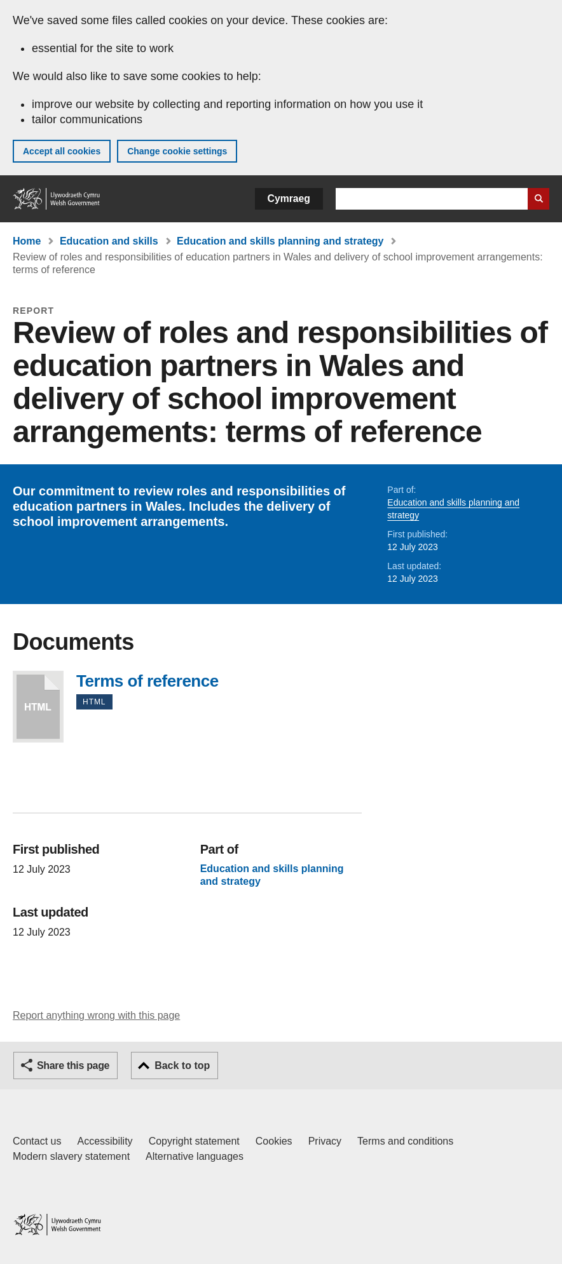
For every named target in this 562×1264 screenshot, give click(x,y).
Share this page (73, 1065)
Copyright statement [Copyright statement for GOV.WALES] (194, 1141)
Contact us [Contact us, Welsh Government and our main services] (37, 1141)
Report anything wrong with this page (96, 1015)
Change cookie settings (177, 151)
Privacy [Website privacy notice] (324, 1141)
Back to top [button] (182, 1065)
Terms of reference (38, 707)
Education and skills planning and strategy (280, 241)
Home (27, 241)
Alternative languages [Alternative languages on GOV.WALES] (194, 1156)
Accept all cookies (61, 151)
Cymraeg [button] (289, 198)
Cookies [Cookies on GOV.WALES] (274, 1141)
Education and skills (109, 241)
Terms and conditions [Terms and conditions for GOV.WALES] (405, 1141)
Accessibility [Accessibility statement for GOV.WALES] (104, 1141)
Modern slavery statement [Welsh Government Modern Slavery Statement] (71, 1156)
